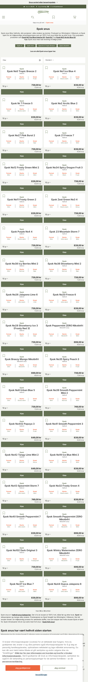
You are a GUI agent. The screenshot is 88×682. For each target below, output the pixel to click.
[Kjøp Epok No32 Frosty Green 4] (64, 506)
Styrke (22, 77)
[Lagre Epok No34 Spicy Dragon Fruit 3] (46, 164)
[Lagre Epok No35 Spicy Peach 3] (46, 355)
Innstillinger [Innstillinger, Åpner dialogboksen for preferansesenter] (41, 674)
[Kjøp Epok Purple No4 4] (22, 252)
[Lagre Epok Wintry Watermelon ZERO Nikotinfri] (46, 546)
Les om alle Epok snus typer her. (43, 51)
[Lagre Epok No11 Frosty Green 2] (3, 196)
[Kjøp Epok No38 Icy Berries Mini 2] (22, 284)
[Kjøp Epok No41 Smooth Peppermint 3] (64, 444)
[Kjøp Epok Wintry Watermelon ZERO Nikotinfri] (64, 573)
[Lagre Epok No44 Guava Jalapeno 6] (46, 580)
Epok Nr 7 (49, 37)
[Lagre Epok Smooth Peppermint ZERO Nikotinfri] (46, 513)
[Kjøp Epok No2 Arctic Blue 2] (64, 124)
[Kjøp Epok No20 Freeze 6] (64, 315)
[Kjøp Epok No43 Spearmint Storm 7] (22, 506)
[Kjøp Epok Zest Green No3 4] (64, 220)
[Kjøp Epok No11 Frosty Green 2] (22, 220)
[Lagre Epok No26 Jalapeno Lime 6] (3, 291)
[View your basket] (74, 17)
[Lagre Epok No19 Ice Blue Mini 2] (46, 451)
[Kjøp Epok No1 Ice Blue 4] (64, 92)
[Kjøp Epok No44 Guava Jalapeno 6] (64, 604)
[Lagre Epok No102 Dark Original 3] (3, 546)
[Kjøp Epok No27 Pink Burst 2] (22, 156)
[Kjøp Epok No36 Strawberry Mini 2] (64, 284)
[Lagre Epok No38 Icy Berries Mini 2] (3, 260)
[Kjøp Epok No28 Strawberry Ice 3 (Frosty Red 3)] (22, 349)
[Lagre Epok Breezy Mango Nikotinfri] (3, 355)
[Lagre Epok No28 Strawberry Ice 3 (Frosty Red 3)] (3, 322)
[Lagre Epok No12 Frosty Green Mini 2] (3, 164)
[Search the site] (32, 17)
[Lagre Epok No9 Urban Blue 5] (3, 386)
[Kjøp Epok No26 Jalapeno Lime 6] (22, 315)
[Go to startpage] (43, 12)
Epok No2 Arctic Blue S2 (66, 37)
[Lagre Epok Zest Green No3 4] (46, 196)
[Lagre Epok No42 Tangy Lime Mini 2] (3, 451)
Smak (35, 77)
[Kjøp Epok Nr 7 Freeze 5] (22, 124)
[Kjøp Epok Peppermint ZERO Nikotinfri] (64, 349)
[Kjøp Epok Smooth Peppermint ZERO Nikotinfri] (64, 540)
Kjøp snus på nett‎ (38, 22)
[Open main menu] (3, 17)
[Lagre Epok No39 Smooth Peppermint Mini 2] (46, 386)
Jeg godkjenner (22, 668)
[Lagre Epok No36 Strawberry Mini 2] (46, 260)
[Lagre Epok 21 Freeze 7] (46, 131)
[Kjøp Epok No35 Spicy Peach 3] (64, 379)
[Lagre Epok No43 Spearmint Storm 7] (3, 482)
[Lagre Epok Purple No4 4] (3, 228)
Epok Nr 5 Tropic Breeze (47, 45)
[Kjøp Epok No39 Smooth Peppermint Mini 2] (64, 413)
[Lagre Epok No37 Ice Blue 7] (3, 580)
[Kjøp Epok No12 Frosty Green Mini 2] (22, 188)
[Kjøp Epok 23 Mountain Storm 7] (64, 252)
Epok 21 (19, 45)
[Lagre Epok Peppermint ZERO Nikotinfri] (46, 322)
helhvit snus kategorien (21, 615)
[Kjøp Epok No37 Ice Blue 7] (22, 604)
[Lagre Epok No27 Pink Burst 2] (3, 131)
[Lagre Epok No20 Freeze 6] (46, 291)
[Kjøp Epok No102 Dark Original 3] (22, 573)
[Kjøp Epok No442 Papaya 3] (22, 444)
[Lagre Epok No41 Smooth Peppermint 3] (46, 420)
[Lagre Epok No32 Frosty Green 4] (46, 482)
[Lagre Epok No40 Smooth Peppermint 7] (3, 513)
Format (8, 77)
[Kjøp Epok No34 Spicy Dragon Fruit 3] (64, 188)
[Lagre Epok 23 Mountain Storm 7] (46, 228)
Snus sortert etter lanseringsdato (42, 2)
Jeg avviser (60, 668)
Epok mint (30, 45)
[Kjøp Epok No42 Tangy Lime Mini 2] (22, 475)
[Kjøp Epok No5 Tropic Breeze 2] (22, 92)
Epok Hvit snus (48, 622)
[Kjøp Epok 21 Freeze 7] (64, 156)
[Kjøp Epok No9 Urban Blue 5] (22, 413)
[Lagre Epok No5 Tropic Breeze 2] (3, 67)
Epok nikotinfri (64, 45)
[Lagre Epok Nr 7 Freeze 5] (3, 99)
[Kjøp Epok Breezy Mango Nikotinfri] (22, 379)
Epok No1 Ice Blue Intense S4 (33, 37)
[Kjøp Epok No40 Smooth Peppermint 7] (22, 540)
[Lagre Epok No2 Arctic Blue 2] (46, 99)
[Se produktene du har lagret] (53, 17)
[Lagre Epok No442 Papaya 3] (3, 420)
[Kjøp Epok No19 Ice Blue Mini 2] (64, 475)
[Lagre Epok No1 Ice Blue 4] (46, 67)
